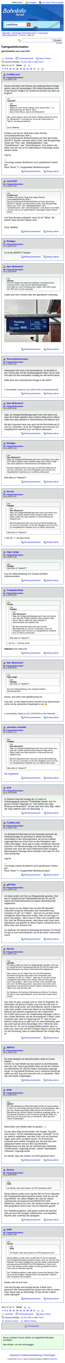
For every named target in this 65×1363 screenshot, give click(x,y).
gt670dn (11, 884)
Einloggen (32, 2)
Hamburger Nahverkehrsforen (24, 33)
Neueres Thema (11, 1321)
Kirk (9, 787)
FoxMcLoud (13, 74)
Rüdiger (11, 241)
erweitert (59, 43)
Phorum (19, 1359)
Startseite (6, 33)
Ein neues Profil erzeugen (53, 2)
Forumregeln (49, 1355)
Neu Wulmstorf (15, 266)
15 (28, 69)
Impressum (15, 1355)
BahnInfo (54, 1359)
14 (24, 69)
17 (34, 69)
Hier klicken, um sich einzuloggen (18, 1344)
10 (10, 69)
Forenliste (9, 58)
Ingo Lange (13, 552)
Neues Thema (45, 58)
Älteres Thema (30, 1321)
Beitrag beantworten (32, 171)
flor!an (10, 491)
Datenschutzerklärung (32, 1355)
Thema (22, 35)
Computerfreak (15, 590)
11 (14, 69)
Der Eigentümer (11, 774)
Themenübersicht (26, 58)
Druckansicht (33, 1326)
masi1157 (12, 181)
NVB (9, 1090)
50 (25, 62)
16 (31, 69)
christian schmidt (16, 727)
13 (21, 69)
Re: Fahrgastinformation (13, 78)
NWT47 (11, 1047)
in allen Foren (38, 62)
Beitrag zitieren (53, 171)
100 (29, 62)
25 (22, 62)
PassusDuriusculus (17, 359)
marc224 (25, 51)
